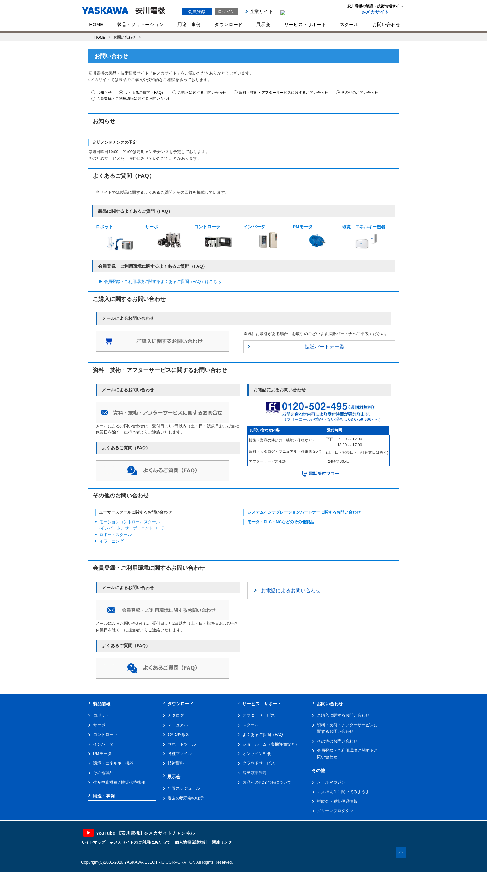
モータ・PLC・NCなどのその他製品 (281, 522)
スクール (349, 24)
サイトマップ (93, 842)
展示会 (263, 24)
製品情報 (101, 703)
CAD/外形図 (178, 734)
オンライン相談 (257, 753)
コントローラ (214, 239)
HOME (96, 24)
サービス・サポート (305, 24)
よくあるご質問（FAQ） (144, 92)
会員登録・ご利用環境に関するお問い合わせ (134, 98)
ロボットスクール (115, 534)
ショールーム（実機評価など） (271, 744)
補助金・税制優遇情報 (337, 801)
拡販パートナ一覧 (324, 346)
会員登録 (196, 11)
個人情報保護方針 (191, 842)
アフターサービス (259, 715)
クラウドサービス (259, 763)
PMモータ (311, 237)
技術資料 (176, 763)
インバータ (262, 237)
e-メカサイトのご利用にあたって (140, 842)
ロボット (115, 238)
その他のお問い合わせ (359, 92)
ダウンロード (229, 24)
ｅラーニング (111, 541)
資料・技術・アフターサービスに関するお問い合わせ (283, 92)
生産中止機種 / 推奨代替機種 (119, 782)
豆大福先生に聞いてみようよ (343, 791)
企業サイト (261, 11)
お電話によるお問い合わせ (291, 590)
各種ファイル (180, 753)
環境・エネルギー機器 (363, 237)
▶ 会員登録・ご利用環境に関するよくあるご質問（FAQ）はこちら (160, 281)
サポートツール (182, 744)
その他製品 (103, 772)
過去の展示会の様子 (186, 798)
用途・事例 (189, 24)
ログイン (226, 11)
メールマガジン (331, 782)
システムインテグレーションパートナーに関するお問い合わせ (304, 512)
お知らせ (104, 92)
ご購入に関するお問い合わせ (202, 92)
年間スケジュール (184, 788)
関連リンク (222, 842)
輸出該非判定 (255, 772)
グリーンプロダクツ (335, 810)
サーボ (163, 237)
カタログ (176, 715)
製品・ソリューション (140, 24)
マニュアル (178, 725)
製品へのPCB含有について (267, 782)
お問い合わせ (386, 24)
